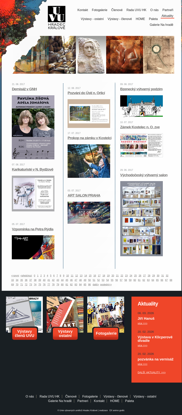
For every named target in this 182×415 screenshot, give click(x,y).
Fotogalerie (99, 10)
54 (107, 280)
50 (89, 280)
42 (53, 280)
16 (94, 275)
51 (94, 280)
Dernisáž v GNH (24, 89)
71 (21, 284)
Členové (117, 10)
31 (162, 275)
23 (126, 275)
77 (48, 284)
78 (53, 284)
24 (131, 275)
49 (85, 280)
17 (99, 275)
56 (116, 280)
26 (140, 275)
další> (96, 284)
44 (62, 280)
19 (108, 275)
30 (158, 275)
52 (98, 280)
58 (125, 280)
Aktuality (167, 15)
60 (134, 280)
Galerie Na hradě (60, 401)
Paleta (153, 19)
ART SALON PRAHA (84, 195)
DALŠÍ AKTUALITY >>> (152, 372)
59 (130, 280)
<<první (15, 275)
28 (149, 275)
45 (67, 280)
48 (80, 280)
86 (89, 284)
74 (35, 284)
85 (85, 284)
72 (26, 284)
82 (71, 284)
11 (72, 275)
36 (26, 280)
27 (144, 275)
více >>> (142, 323)
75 (39, 284)
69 (12, 284)
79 (58, 284)
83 (76, 284)
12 (76, 275)
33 (12, 280)
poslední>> (106, 284)
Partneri (82, 401)
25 (135, 275)
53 (103, 280)
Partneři (167, 10)
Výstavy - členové (120, 19)
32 (167, 275)
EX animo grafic (116, 410)
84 (80, 284)
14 (85, 275)
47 (76, 280)
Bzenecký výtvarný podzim (141, 89)
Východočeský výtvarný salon (143, 175)
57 (121, 280)
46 (71, 280)
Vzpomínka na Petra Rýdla (32, 229)
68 (171, 280)
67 (166, 280)
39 (39, 280)
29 (153, 275)
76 (44, 284)
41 (48, 280)
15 (90, 275)
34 (17, 280)
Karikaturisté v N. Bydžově (32, 169)
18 (103, 275)
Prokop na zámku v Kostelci (89, 138)
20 (113, 275)
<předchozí (26, 275)
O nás (154, 10)
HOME (140, 19)
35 (21, 280)
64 (153, 280)
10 (67, 275)
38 (35, 280)
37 (30, 280)
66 (162, 280)
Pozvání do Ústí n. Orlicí (86, 93)
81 (67, 284)
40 (44, 280)
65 (157, 280)
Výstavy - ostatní (92, 19)
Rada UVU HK (136, 10)
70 (17, 284)
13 (81, 275)
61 (139, 280)
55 (112, 280)
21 (117, 275)
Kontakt (82, 10)
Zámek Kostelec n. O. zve (140, 127)
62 (144, 280)
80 (62, 284)
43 (58, 280)
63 (148, 280)
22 (122, 275)
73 (30, 284)
